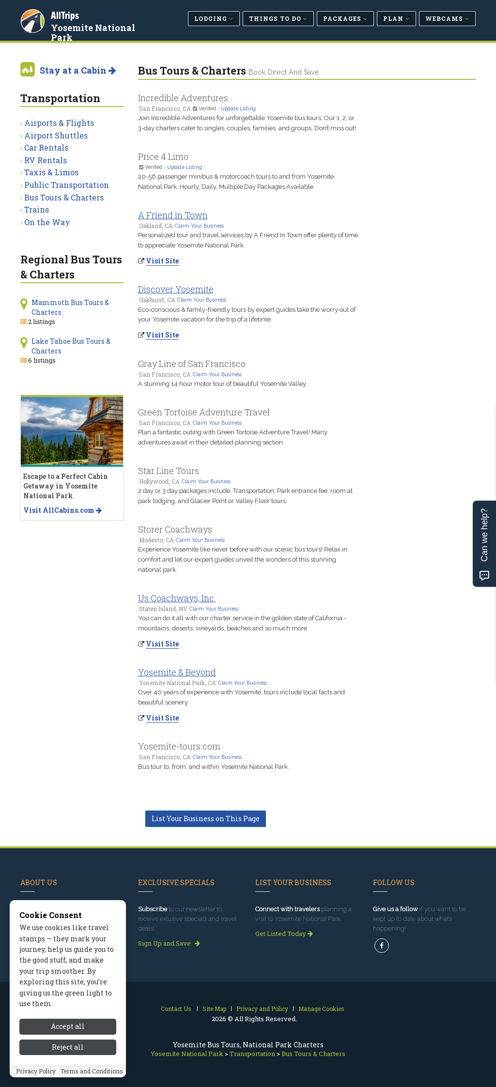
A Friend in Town (173, 215)
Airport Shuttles (56, 135)
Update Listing (238, 108)
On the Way (47, 222)
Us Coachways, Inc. (177, 598)
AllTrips (66, 13)
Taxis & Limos (51, 172)
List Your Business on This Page (206, 818)
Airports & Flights (59, 123)
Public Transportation (66, 185)
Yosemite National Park (94, 31)
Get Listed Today (284, 933)
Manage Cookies (321, 1008)
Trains (36, 209)
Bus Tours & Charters (64, 197)
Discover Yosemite (176, 289)
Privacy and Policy (262, 1008)
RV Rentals (45, 160)
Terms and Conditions (92, 1074)
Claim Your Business (199, 226)
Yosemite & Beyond (177, 672)
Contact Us (176, 1008)
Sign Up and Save (169, 943)
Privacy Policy (36, 1074)
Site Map (214, 1008)
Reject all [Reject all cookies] (68, 1050)
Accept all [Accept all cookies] (68, 1030)
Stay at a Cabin (78, 70)
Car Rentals (46, 147)
